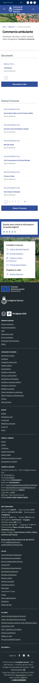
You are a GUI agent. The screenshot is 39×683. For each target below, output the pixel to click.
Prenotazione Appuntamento (11, 568)
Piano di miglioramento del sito (11, 561)
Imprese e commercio (8, 385)
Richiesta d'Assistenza (9, 574)
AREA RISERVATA (18, 680)
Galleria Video (6, 455)
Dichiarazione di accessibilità (11, 558)
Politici (3, 344)
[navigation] (4, 9)
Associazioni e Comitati (9, 461)
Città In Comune (16, 669)
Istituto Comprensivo (8, 632)
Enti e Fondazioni (7, 337)
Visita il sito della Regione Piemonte (13, 616)
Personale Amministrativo (10, 341)
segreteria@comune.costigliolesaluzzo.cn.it (20, 487)
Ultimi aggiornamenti (8, 598)
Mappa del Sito (6, 604)
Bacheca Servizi (6, 578)
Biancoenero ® (21, 675)
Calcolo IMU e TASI (7, 626)
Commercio (8, 68)
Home (4, 27)
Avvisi (3, 430)
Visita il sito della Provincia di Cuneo (13, 619)
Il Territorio (4, 448)
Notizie (3, 413)
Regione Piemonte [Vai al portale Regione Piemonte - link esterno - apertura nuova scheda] (8, 2)
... (21, 201)
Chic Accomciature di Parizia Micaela (17, 160)
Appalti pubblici (6, 365)
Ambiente (4, 359)
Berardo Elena (9, 144)
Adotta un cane (6, 636)
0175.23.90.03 (9, 477)
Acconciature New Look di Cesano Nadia (18, 113)
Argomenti (11, 27)
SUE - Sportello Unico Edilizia (11, 629)
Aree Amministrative (8, 327)
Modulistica (9, 64)
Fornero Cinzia (9, 176)
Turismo (3, 398)
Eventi (3, 441)
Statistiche (5, 601)
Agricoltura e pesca (7, 355)
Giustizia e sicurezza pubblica (11, 382)
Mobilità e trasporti (7, 389)
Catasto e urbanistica (8, 372)
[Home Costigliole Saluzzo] (18, 9)
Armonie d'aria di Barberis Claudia (16, 129)
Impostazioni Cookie (8, 591)
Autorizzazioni (6, 369)
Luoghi (3, 445)
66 (25, 201)
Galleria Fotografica (8, 451)
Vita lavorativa (6, 402)
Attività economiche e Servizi (11, 458)
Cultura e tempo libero (9, 375)
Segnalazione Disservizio (9, 571)
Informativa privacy (8, 584)
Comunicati (5, 420)
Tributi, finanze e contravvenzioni (12, 395)
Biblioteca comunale (8, 423)
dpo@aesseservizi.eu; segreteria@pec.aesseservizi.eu (12, 543)
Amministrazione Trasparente (11, 555)
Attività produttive (12, 109)
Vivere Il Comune (19, 208)
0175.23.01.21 (9, 475)
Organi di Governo (7, 324)
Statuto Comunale (7, 581)
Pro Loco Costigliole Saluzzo (10, 639)
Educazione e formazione (9, 379)
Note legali (5, 588)
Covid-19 (4, 427)
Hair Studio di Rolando (12, 192)
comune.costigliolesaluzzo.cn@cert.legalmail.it (22, 485)
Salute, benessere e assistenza (11, 392)
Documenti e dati (19, 84)
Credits (3, 594)
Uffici (3, 331)
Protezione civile (6, 417)
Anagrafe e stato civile (9, 362)
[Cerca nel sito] (33, 9)
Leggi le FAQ (5, 565)
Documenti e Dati (7, 334)
